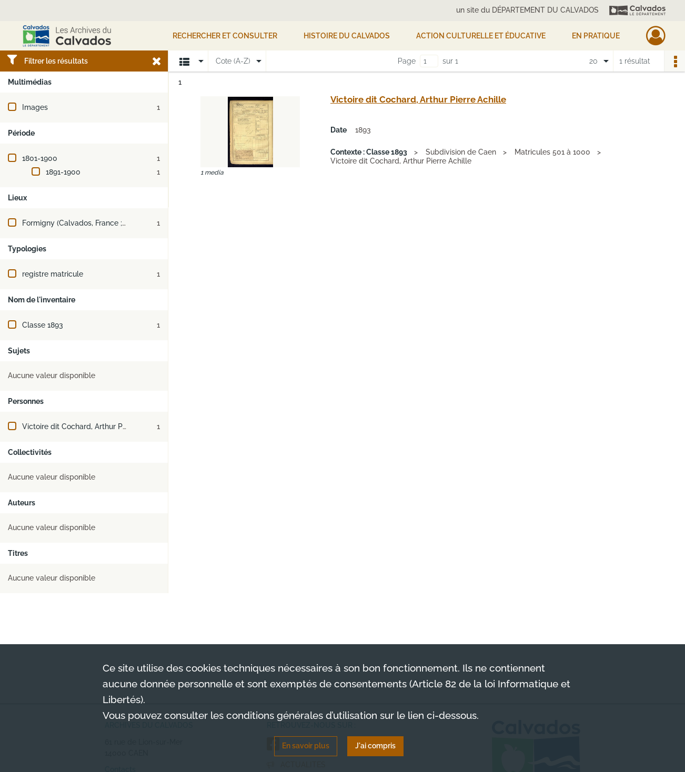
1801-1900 (39, 158)
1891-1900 (63, 172)
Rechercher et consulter (225, 36)
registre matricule (52, 274)
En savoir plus (305, 745)
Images (35, 107)
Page (407, 61)
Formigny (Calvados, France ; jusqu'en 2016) (97, 223)
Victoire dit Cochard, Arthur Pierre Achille (92, 426)
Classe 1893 (42, 325)
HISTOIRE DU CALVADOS (347, 36)
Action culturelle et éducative (481, 36)
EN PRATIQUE (596, 36)
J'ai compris (375, 745)
